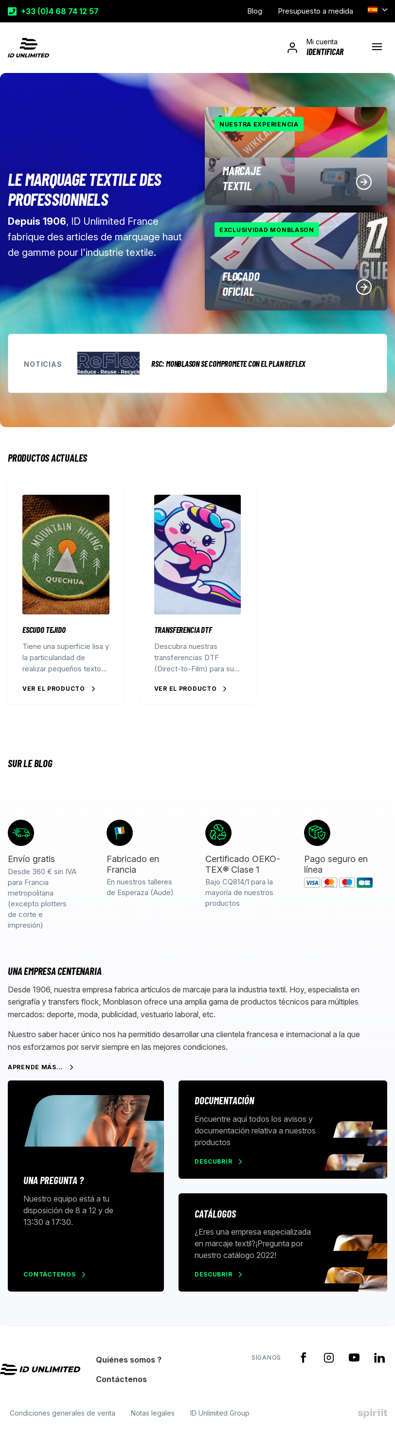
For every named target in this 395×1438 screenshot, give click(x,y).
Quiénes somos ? (129, 1364)
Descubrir (214, 1162)
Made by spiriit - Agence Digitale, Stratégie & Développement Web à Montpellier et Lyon (372, 1418)
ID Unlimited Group (218, 1418)
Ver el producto (53, 689)
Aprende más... (35, 1067)
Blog (254, 11)
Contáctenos (51, 1277)
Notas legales (151, 1418)
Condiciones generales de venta (60, 1418)
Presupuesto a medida (315, 11)
